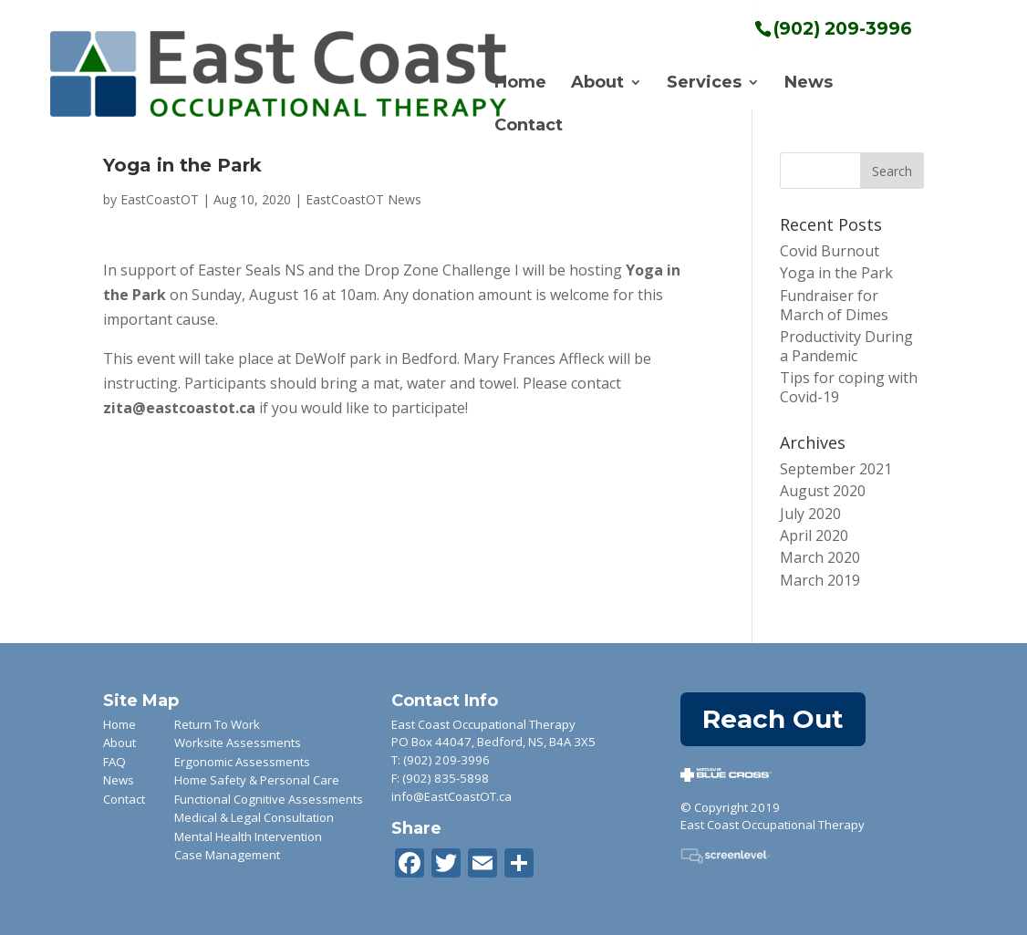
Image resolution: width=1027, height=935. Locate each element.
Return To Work (217, 724)
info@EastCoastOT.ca (451, 796)
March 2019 (820, 580)
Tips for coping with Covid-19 (849, 387)
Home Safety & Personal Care (256, 780)
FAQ (114, 761)
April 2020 (814, 535)
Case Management (227, 855)
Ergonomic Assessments (242, 761)
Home (520, 84)
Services (704, 84)
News (808, 84)
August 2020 (823, 491)
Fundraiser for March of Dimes (834, 305)
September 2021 (836, 469)
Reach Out (773, 718)
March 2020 (820, 557)
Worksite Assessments (237, 742)
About (597, 84)
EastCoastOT (159, 199)
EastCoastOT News (363, 199)
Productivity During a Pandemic (846, 346)
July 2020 (810, 514)
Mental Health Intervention (248, 836)
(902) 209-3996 (446, 760)
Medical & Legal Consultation (254, 817)
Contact (528, 127)
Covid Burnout (829, 251)
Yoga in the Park (836, 273)
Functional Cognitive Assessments (268, 799)
